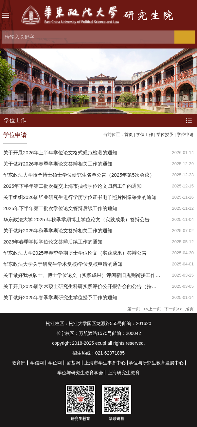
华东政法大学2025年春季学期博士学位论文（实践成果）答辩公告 (75, 253)
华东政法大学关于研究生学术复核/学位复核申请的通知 (62, 264)
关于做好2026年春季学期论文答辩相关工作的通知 (57, 163)
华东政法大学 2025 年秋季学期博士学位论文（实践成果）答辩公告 (76, 219)
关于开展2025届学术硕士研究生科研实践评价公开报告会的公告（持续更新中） (89, 286)
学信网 (37, 362)
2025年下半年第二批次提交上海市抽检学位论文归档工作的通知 (72, 186)
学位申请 (185, 134)
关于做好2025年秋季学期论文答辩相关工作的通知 (57, 230)
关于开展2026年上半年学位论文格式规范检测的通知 (60, 152)
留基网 (73, 362)
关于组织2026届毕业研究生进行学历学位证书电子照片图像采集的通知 (79, 197)
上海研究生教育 (124, 372)
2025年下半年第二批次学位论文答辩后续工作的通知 (60, 208)
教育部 (19, 362)
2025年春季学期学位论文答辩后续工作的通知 (52, 241)
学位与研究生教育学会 (80, 372)
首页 (128, 134)
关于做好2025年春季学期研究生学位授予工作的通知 (60, 297)
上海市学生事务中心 (105, 362)
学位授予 (164, 134)
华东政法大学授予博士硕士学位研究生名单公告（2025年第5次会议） (78, 175)
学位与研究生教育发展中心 (156, 362)
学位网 (55, 362)
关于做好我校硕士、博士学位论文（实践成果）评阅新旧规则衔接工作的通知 (86, 275)
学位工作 (144, 134)
